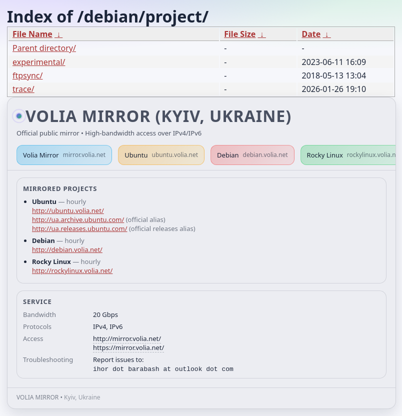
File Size (240, 34)
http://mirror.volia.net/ (127, 338)
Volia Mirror (64, 155)
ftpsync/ (27, 75)
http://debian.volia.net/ (67, 249)
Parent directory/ (44, 48)
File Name (32, 34)
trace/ (23, 89)
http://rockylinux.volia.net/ (72, 270)
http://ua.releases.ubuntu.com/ (79, 228)
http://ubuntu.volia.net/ (68, 210)
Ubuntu (161, 155)
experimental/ (38, 62)
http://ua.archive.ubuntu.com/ (78, 219)
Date (311, 34)
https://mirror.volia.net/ (128, 347)
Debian (252, 155)
